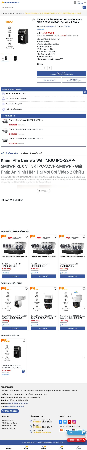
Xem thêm (43, 191)
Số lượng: (40, 64)
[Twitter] (65, 422)
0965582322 (37, 427)
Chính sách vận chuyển (9, 423)
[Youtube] (69, 422)
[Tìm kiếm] (84, 7)
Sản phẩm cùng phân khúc (15, 231)
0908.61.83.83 (13, 403)
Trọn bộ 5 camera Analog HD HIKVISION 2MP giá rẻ (26, 120)
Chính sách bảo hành (9, 426)
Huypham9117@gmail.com (42, 432)
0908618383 (37, 422)
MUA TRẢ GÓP (74, 80)
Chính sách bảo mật (8, 428)
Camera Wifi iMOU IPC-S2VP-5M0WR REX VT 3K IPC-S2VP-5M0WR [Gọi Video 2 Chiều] (11, 367)
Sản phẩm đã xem (10, 335)
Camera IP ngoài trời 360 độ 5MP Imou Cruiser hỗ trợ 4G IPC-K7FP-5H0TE (72, 317)
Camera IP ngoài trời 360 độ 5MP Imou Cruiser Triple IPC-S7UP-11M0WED (43, 317)
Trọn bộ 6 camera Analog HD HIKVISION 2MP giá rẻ (26, 129)
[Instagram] (74, 422)
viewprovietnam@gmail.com (14, 406)
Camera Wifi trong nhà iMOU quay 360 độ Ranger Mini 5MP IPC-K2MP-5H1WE (14, 317)
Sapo (63, 442)
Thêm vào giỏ (14, 276)
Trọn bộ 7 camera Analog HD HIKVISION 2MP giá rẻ (26, 138)
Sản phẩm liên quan (12, 283)
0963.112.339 (23, 403)
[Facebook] (60, 422)
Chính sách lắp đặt (8, 420)
